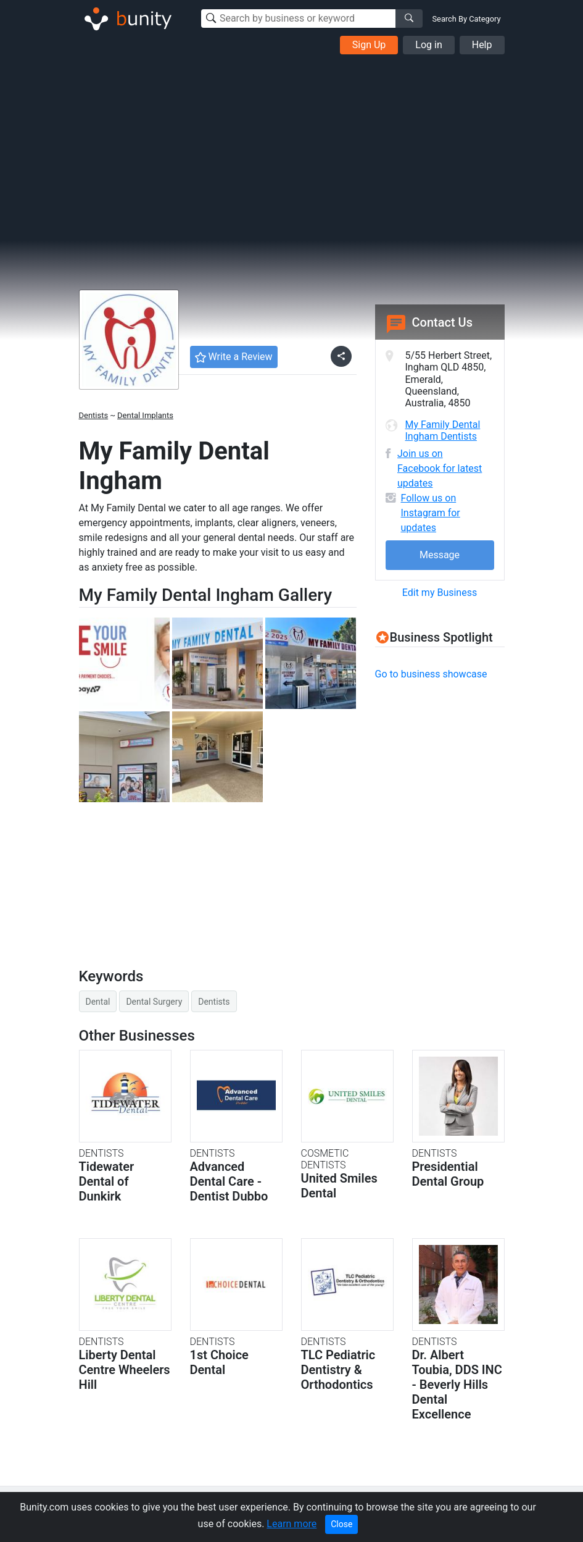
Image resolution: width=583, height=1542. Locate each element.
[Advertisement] (291, 147)
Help (482, 45)
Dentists (94, 415)
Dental (98, 1002)
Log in (428, 45)
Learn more (291, 1524)
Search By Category (466, 18)
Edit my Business (439, 592)
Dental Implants (145, 415)
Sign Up (369, 45)
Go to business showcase (431, 674)
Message (440, 555)
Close (341, 1524)
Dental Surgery (154, 1002)
